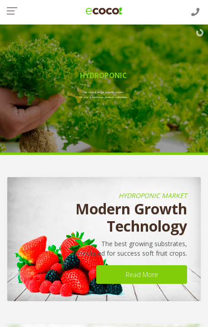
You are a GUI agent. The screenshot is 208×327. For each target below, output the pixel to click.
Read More (142, 274)
